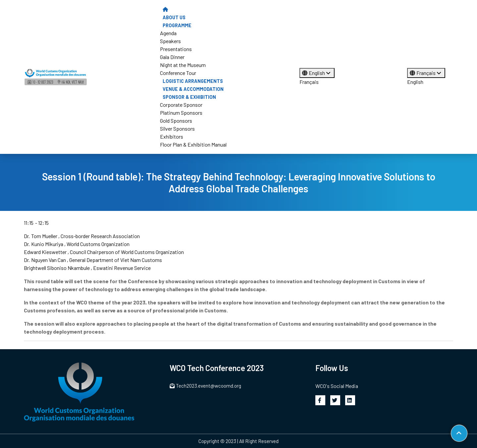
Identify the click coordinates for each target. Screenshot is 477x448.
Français (309, 82)
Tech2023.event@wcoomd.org (205, 386)
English (317, 73)
